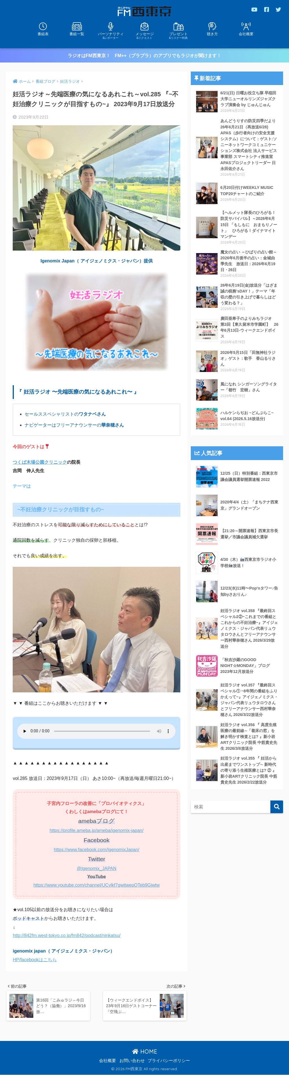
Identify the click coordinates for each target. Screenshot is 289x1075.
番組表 (43, 34)
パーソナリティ (111, 35)
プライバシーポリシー (169, 1061)
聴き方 (212, 34)
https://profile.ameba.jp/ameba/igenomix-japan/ (97, 830)
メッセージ (144, 35)
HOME (144, 1051)
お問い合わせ (132, 1061)
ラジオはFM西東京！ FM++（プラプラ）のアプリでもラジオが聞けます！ (145, 55)
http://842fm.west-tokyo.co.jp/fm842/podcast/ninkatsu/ (67, 935)
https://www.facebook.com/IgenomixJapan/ (96, 849)
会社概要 (246, 34)
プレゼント (178, 35)
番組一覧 (76, 34)
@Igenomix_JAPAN (96, 868)
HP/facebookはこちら (35, 959)
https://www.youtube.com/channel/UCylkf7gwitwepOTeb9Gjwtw (96, 884)
